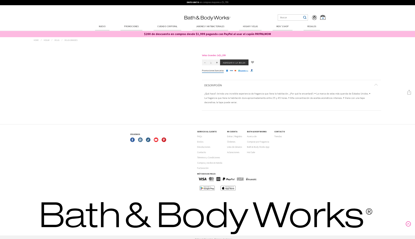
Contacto (201, 152)
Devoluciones (203, 147)
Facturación (203, 168)
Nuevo (102, 26)
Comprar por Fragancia (258, 142)
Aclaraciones (233, 152)
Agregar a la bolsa (234, 62)
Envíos (200, 142)
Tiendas (278, 136)
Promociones (131, 26)
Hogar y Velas (250, 26)
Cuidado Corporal (167, 26)
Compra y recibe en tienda (209, 163)
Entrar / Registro (234, 136)
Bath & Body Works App (258, 147)
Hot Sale (251, 152)
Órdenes (231, 142)
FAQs (199, 136)
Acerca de (252, 136)
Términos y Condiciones (208, 157)
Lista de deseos (234, 147)
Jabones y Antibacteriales (210, 26)
